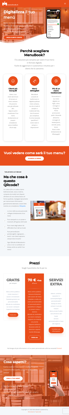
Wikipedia (22, 206)
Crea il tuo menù (13, 378)
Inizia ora (13, 315)
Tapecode (38, 412)
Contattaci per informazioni (56, 330)
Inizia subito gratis (14, 37)
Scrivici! (59, 348)
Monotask (31, 412)
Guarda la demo (34, 158)
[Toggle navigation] (65, 3)
